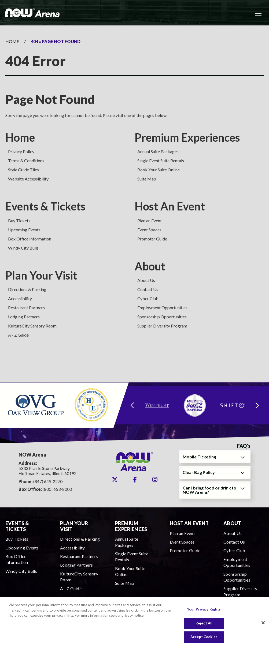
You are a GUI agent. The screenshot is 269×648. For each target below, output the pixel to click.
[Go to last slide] (132, 405)
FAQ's (243, 446)
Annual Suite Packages (158, 151)
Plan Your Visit (41, 275)
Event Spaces (149, 229)
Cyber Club (148, 298)
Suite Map (146, 178)
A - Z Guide (18, 334)
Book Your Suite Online (158, 169)
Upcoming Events (24, 229)
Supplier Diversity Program (162, 325)
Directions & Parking (27, 289)
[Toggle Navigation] (258, 13)
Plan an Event (149, 220)
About (150, 266)
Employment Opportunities (162, 307)
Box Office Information (29, 238)
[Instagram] (154, 480)
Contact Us (147, 289)
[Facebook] (135, 480)
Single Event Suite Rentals (160, 160)
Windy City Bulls (23, 247)
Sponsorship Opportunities (162, 316)
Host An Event (170, 206)
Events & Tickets (45, 206)
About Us (146, 280)
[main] (134, 203)
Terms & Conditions (26, 160)
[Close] (263, 625)
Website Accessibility (28, 178)
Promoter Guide (152, 238)
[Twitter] (115, 480)
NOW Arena (32, 12)
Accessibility (20, 298)
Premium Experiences (187, 137)
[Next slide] (257, 405)
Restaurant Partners (26, 307)
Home (12, 41)
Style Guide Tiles (23, 169)
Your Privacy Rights (204, 612)
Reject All (204, 626)
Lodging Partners (24, 316)
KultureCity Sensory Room (32, 325)
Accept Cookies (204, 640)
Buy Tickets (19, 220)
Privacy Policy (21, 151)
